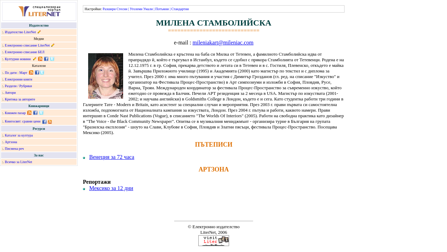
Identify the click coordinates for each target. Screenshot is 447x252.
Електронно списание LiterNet (27, 45)
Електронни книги (18, 79)
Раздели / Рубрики (18, 86)
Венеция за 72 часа (111, 157)
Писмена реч (14, 148)
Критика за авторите (20, 99)
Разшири (108, 9)
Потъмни (162, 9)
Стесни (121, 9)
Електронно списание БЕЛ (24, 52)
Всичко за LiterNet (18, 162)
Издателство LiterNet (20, 32)
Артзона (11, 142)
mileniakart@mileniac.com (223, 43)
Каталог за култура (19, 135)
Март (23, 73)
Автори (10, 92)
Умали (148, 9)
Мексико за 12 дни (111, 188)
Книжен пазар (15, 113)
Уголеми (136, 9)
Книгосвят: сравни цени (23, 121)
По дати (11, 73)
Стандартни (180, 9)
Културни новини (18, 59)
